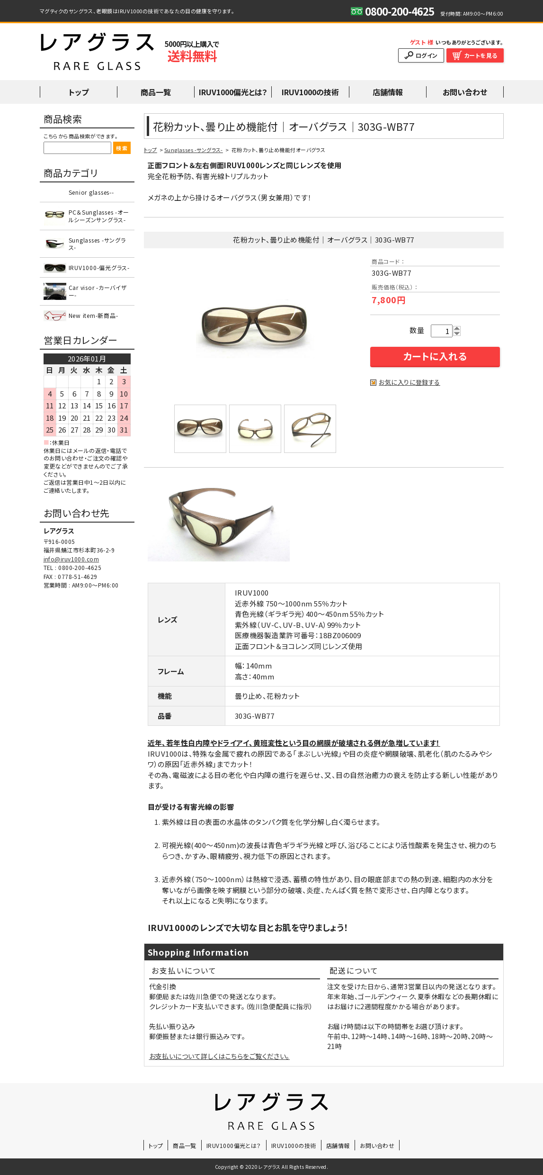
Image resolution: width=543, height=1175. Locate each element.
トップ (150, 150)
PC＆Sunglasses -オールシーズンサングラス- (99, 216)
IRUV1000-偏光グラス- (99, 267)
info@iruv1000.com (71, 559)
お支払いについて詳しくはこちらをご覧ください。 (219, 1056)
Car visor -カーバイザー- (98, 291)
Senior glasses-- (91, 192)
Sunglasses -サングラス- (193, 150)
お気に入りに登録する (409, 383)
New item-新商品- (93, 315)
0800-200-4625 (79, 567)
